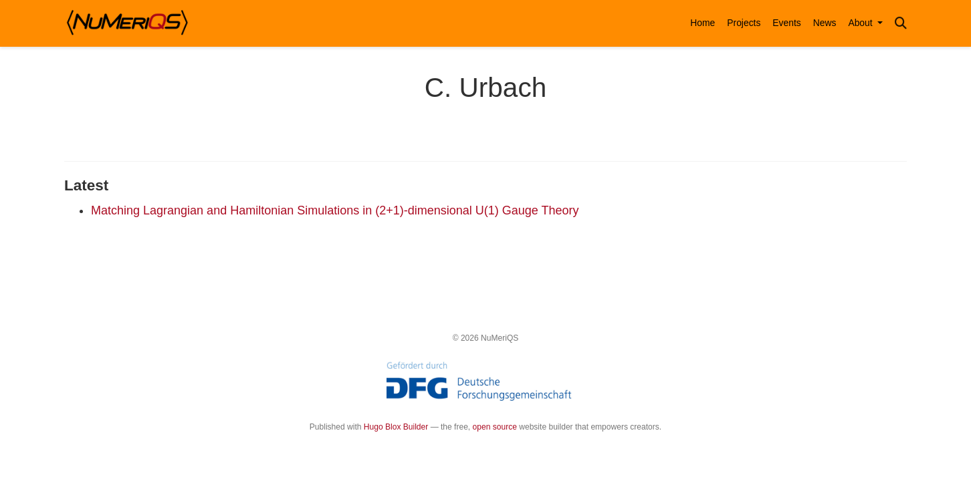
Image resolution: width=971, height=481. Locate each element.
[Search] (901, 23)
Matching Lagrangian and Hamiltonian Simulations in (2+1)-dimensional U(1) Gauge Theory (335, 210)
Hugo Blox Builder (396, 427)
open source (495, 427)
